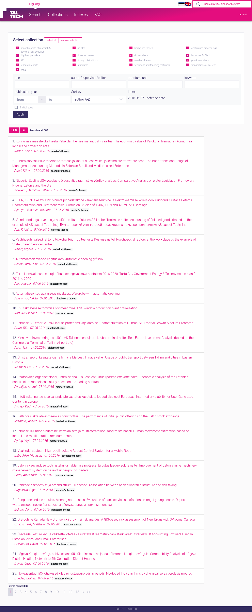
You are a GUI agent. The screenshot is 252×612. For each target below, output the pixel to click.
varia (23, 70)
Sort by (76, 92)
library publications (88, 60)
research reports (29, 65)
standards (83, 65)
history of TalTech (200, 55)
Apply (21, 114)
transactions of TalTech (203, 65)
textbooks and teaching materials (152, 65)
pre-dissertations (200, 60)
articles (81, 48)
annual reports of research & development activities (36, 50)
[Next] (83, 592)
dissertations (141, 55)
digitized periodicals (31, 55)
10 (57, 592)
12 (70, 592)
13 (77, 592)
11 (64, 592)
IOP (23, 60)
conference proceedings (204, 48)
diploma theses (86, 55)
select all (51, 40)
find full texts (26, 107)
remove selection (70, 40)
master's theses (143, 60)
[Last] (88, 592)
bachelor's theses (144, 48)
